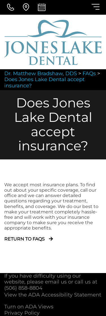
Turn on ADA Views (28, 307)
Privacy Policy (22, 313)
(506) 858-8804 (23, 288)
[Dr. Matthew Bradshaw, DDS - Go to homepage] (53, 42)
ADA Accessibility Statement (64, 295)
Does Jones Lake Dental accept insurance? (44, 82)
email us (56, 282)
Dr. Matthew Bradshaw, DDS (40, 73)
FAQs (89, 73)
